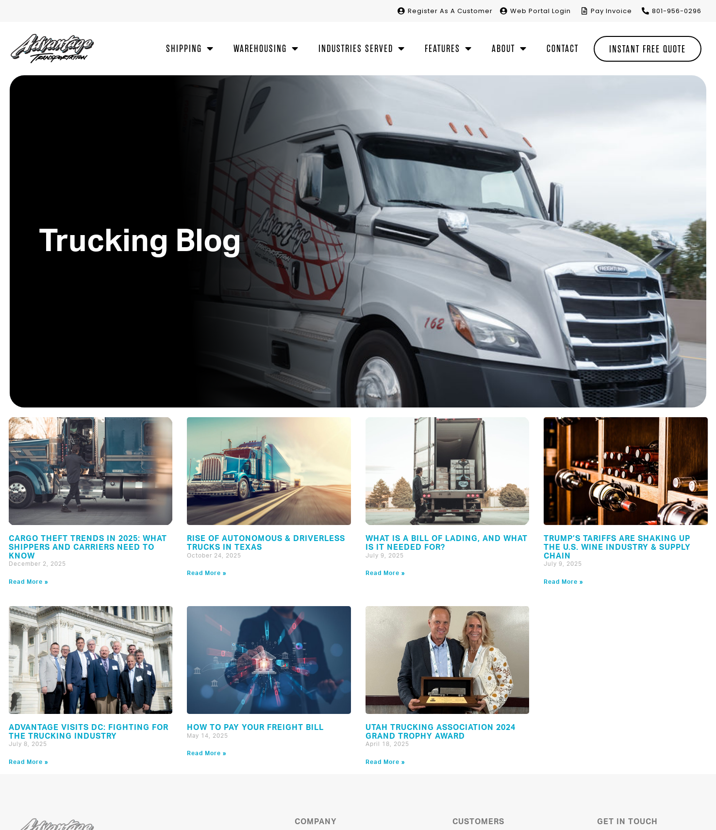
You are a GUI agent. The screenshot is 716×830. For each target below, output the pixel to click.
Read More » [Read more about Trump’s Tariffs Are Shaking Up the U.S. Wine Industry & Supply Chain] (563, 582)
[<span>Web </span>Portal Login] (503, 11)
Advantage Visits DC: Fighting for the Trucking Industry (88, 732)
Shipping (190, 49)
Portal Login (540, 11)
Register (450, 11)
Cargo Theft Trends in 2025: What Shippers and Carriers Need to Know (88, 547)
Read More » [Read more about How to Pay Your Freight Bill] (207, 753)
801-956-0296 (676, 11)
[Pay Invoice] (584, 11)
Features (448, 49)
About (509, 49)
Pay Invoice (611, 11)
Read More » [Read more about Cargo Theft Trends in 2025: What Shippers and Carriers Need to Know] (29, 582)
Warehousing (266, 49)
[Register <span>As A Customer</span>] (401, 11)
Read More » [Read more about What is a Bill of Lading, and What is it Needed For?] (385, 573)
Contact (563, 48)
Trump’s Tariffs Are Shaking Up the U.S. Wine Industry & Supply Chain (617, 547)
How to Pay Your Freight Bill (255, 727)
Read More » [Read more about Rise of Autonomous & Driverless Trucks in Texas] (207, 573)
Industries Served (361, 49)
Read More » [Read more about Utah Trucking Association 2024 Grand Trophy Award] (385, 762)
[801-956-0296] (645, 11)
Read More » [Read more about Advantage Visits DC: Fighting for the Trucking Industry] (29, 762)
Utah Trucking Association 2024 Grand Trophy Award (441, 732)
